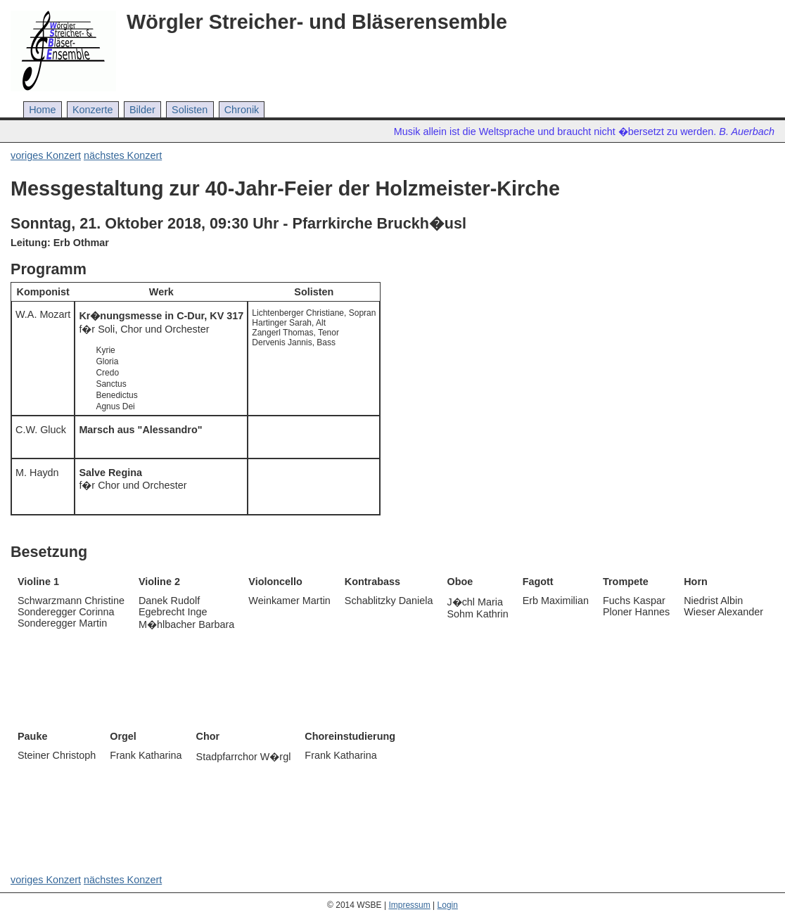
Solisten (190, 109)
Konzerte (92, 109)
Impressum (409, 905)
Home (42, 109)
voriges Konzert (46, 155)
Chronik (242, 109)
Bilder (142, 109)
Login (448, 905)
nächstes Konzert (123, 155)
